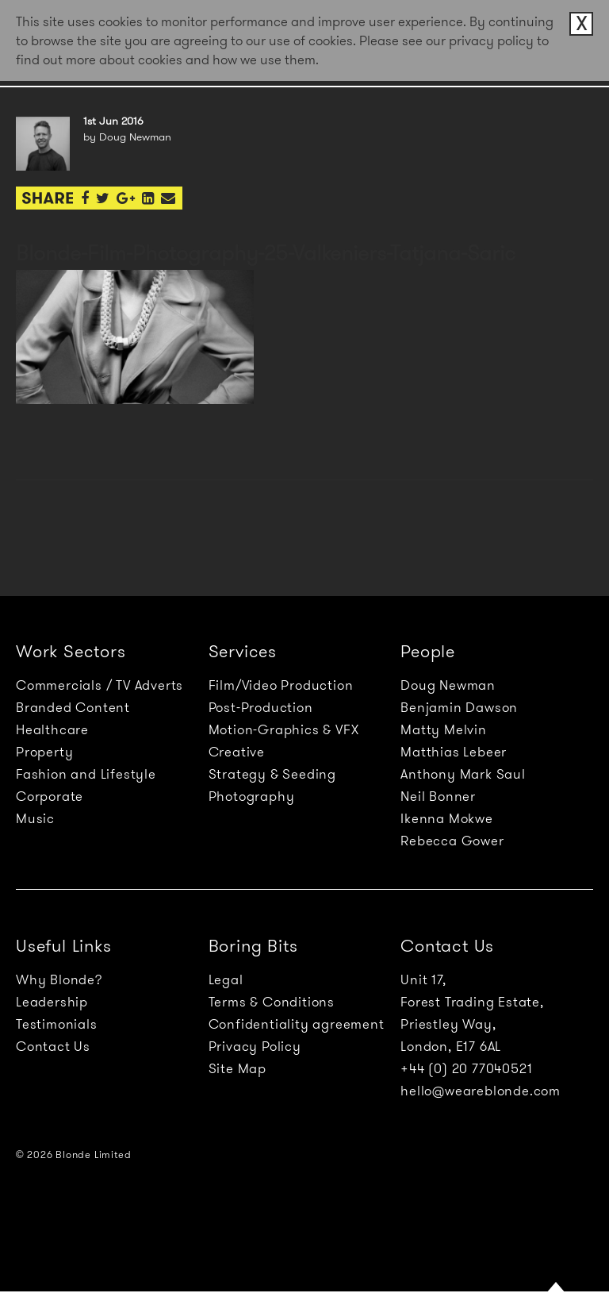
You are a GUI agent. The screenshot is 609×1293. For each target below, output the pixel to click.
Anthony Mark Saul (463, 773)
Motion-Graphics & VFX (284, 729)
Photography (252, 796)
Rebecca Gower (452, 840)
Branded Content (73, 707)
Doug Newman (448, 685)
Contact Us (53, 1046)
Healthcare (52, 729)
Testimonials (57, 1023)
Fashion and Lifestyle (86, 773)
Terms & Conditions (272, 1001)
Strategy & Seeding (272, 773)
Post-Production (261, 707)
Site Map (237, 1068)
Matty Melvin (443, 729)
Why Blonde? (59, 979)
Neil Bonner (438, 796)
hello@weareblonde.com (480, 1090)
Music (35, 818)
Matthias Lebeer (453, 751)
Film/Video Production (281, 685)
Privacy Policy (255, 1046)
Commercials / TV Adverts (99, 685)
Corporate (49, 796)
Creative (237, 751)
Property (44, 751)
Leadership (52, 1001)
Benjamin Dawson (459, 707)
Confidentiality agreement (297, 1023)
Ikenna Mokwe (446, 818)
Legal (226, 979)
